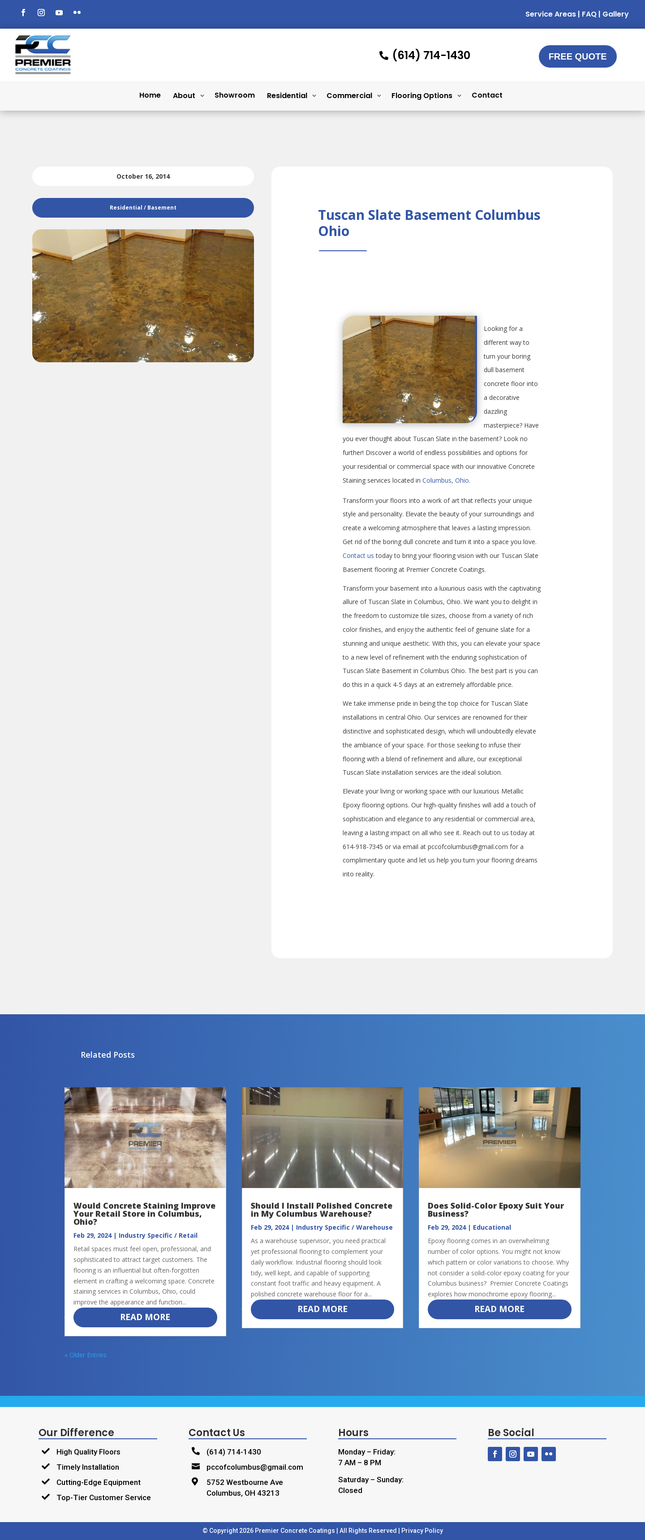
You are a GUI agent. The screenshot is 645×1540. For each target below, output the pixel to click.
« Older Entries (85, 1355)
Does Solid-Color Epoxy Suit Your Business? (496, 1209)
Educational (492, 1227)
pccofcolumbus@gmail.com (254, 1467)
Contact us (358, 555)
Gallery (615, 14)
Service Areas (550, 14)
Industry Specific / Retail (158, 1235)
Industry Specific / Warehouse (344, 1227)
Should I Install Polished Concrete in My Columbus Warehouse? (321, 1209)
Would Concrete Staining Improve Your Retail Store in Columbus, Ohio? (144, 1213)
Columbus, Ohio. (446, 480)
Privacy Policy (422, 1530)
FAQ (589, 14)
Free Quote (577, 56)
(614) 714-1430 (233, 1451)
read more (145, 1317)
